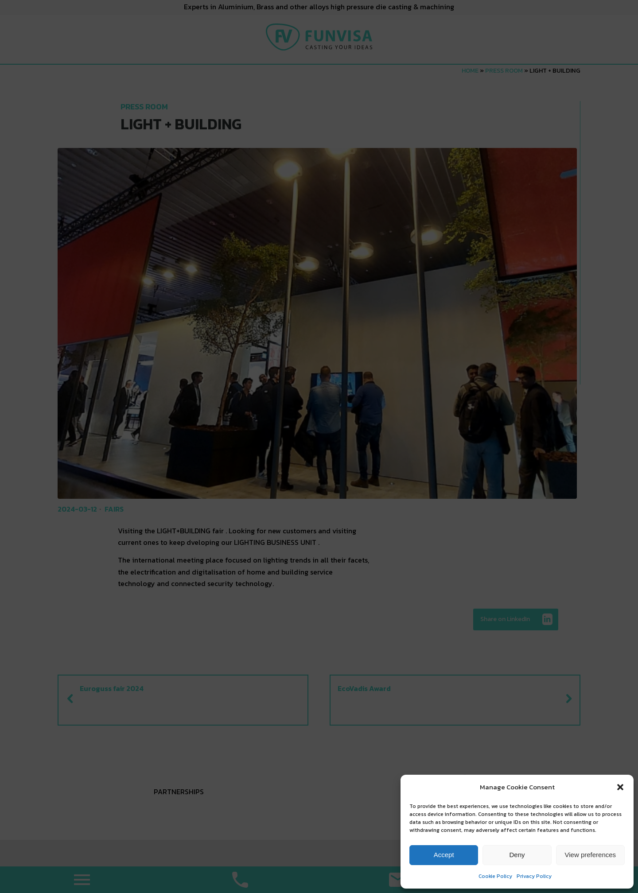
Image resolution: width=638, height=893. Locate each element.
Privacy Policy (534, 876)
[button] (620, 787)
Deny (517, 854)
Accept (444, 854)
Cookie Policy (495, 876)
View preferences (590, 854)
